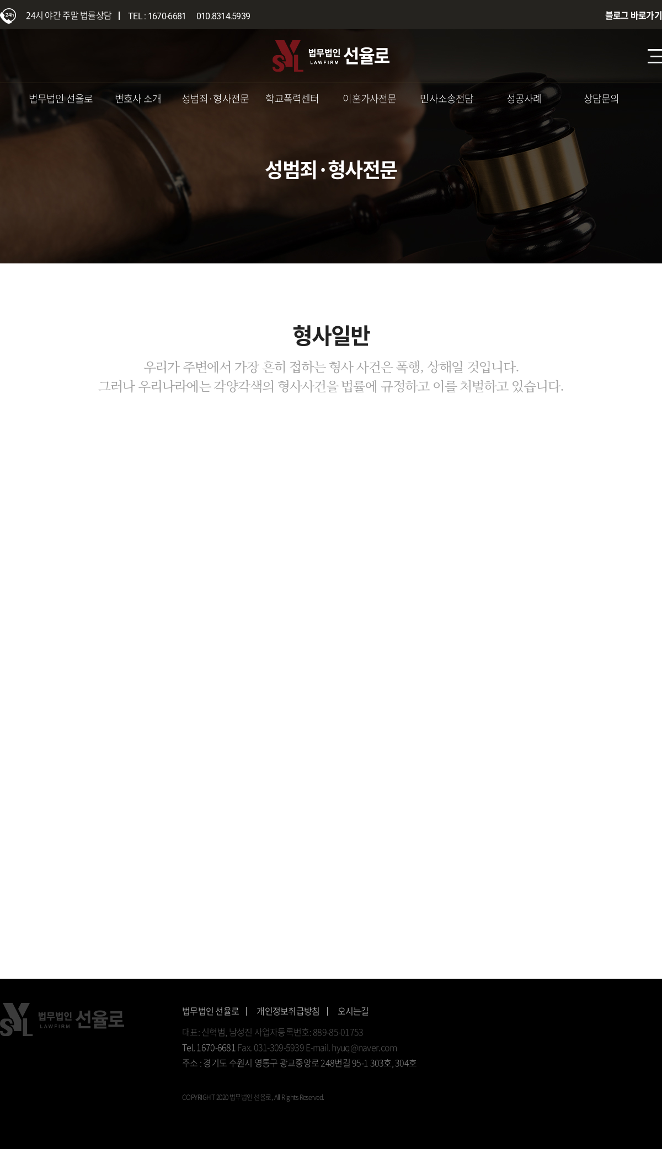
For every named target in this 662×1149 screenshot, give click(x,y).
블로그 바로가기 (633, 14)
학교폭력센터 (292, 98)
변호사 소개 (138, 98)
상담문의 (602, 98)
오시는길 (353, 1010)
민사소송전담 (446, 98)
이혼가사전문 (369, 98)
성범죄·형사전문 (215, 98)
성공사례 (524, 98)
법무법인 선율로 (61, 98)
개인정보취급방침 (288, 1010)
